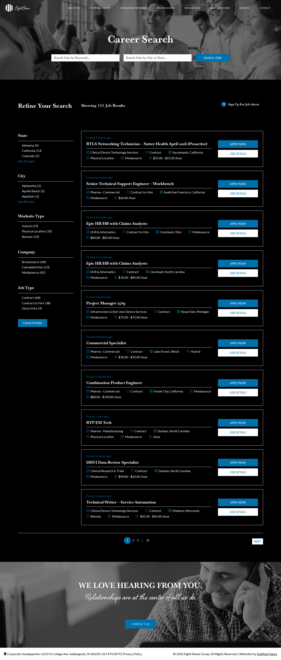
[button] (140, 624)
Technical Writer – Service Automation (121, 502)
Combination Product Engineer (114, 382)
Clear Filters (32, 323)
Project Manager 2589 (105, 303)
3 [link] (138, 540)
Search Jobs (213, 58)
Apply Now (238, 144)
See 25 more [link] (26, 161)
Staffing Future (267, 654)
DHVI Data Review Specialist (112, 462)
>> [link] (153, 540)
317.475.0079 (111, 654)
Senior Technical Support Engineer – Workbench (130, 183)
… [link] (142, 540)
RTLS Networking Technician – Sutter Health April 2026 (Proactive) (146, 143)
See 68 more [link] (26, 201)
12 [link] (147, 540)
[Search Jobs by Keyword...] (85, 57)
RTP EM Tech (99, 422)
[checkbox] (45, 145)
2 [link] (133, 540)
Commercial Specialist (106, 342)
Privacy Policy (132, 654)
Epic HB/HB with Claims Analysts (116, 223)
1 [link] (127, 540)
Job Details (238, 154)
